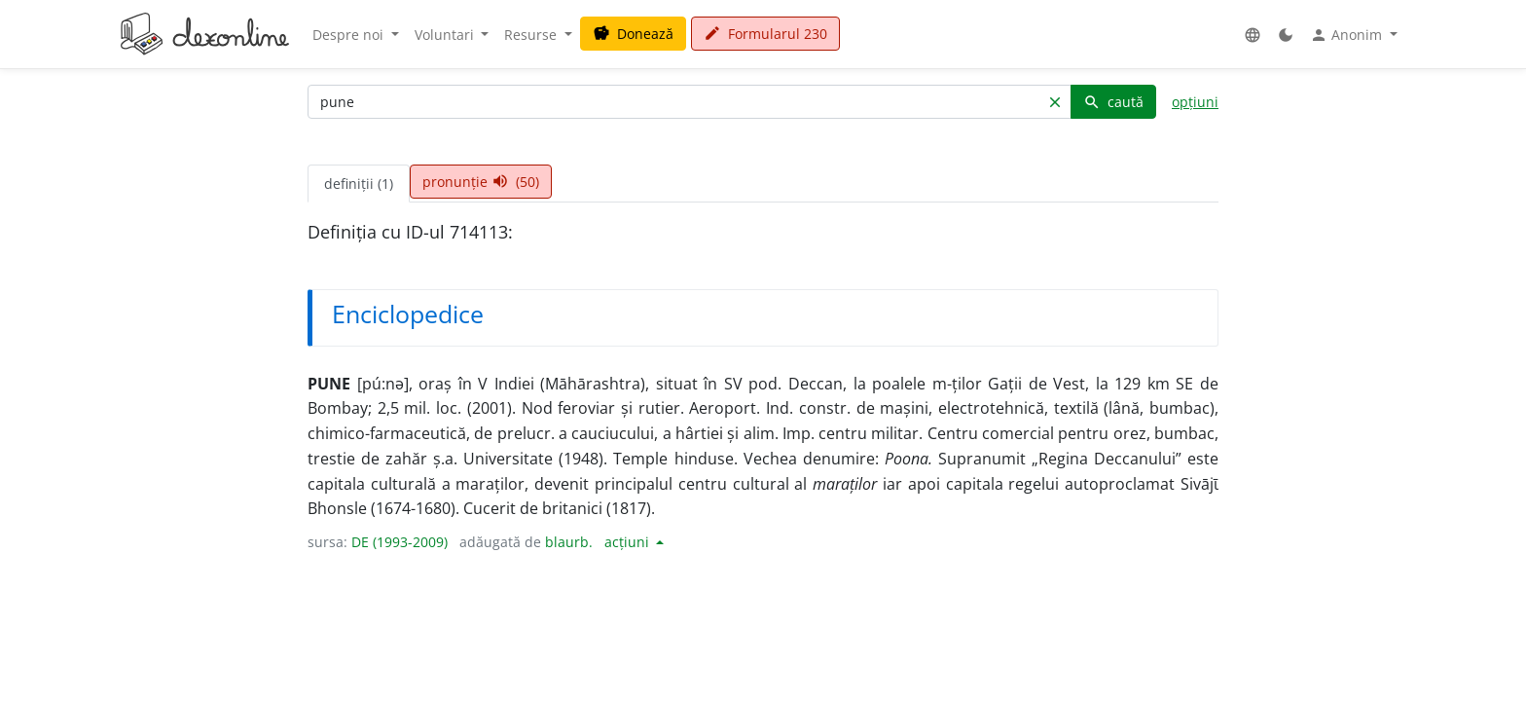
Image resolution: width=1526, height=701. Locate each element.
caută (1113, 101)
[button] (1252, 35)
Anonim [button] (1348, 35)
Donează (633, 33)
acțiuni (628, 542)
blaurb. (569, 542)
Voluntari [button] (446, 34)
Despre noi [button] (349, 34)
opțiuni (1195, 101)
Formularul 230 (765, 33)
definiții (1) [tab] (358, 183)
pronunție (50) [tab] (480, 181)
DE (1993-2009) (399, 542)
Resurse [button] (532, 34)
